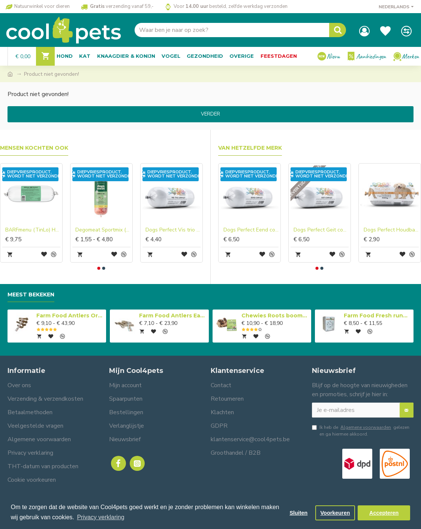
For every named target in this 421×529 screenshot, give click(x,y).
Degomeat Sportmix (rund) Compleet (102, 230)
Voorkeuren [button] (335, 513)
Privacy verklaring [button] (100, 517)
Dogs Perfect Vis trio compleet (173, 230)
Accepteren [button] (384, 513)
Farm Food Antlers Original (69, 315)
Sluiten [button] (298, 513)
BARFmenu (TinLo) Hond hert (32, 230)
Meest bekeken (30, 295)
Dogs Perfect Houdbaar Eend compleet (391, 230)
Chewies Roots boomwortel (275, 315)
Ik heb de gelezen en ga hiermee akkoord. (360, 430)
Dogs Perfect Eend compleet (251, 230)
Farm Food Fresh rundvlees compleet (377, 315)
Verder (210, 114)
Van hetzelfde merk (250, 148)
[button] (98, 268)
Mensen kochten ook (34, 148)
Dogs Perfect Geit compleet (321, 230)
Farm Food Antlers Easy (172, 315)
